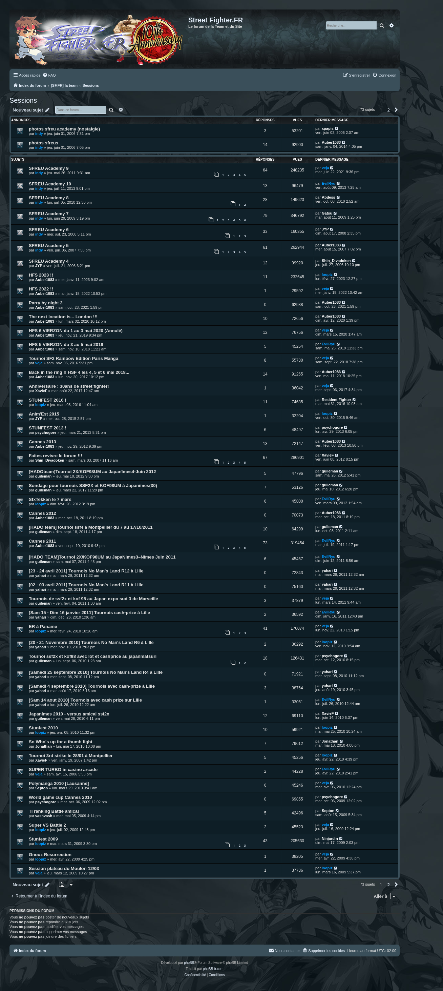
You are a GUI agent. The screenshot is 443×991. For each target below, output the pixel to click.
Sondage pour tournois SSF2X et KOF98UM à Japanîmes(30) (93, 485)
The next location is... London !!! (63, 316)
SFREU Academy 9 (49, 168)
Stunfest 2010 (43, 727)
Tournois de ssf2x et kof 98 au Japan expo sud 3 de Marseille (93, 598)
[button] (396, 110)
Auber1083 (331, 142)
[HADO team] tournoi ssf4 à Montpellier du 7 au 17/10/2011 (91, 527)
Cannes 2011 (42, 541)
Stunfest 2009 (43, 839)
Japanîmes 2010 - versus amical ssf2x (69, 713)
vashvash (43, 816)
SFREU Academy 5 (49, 245)
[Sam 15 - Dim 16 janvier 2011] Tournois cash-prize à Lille (89, 612)
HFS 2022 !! (41, 288)
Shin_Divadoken (336, 261)
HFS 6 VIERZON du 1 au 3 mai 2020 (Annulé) (76, 330)
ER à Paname (43, 626)
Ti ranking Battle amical (54, 811)
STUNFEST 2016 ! (47, 400)
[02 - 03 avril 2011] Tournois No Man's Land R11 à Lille (86, 584)
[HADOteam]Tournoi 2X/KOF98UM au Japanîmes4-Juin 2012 (92, 471)
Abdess (328, 197)
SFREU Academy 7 (49, 213)
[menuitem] (49, 75)
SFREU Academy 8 (49, 197)
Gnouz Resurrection (50, 854)
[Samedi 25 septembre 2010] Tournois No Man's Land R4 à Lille (96, 672)
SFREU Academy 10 (50, 183)
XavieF (41, 391)
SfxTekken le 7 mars (50, 499)
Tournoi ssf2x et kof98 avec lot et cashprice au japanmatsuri (92, 656)
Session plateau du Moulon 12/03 (64, 868)
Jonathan (43, 746)
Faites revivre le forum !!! (55, 455)
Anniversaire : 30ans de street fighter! (69, 386)
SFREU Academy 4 (49, 261)
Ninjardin (330, 838)
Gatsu (327, 213)
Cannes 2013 (42, 441)
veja (325, 168)
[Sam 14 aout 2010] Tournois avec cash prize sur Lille (85, 700)
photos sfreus (43, 142)
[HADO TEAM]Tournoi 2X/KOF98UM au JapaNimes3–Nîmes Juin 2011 (102, 557)
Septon (41, 788)
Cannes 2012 (42, 513)
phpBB (189, 963)
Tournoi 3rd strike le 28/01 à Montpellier (70, 755)
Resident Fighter (336, 400)
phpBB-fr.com (213, 969)
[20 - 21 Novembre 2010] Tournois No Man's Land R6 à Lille (91, 642)
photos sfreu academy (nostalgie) (64, 129)
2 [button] (388, 110)
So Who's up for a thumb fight (60, 741)
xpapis (328, 128)
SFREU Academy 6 (49, 229)
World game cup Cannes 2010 (60, 797)
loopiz (327, 274)
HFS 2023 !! (41, 275)
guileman (43, 476)
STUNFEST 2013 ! (47, 427)
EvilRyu (328, 183)
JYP (325, 229)
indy (39, 134)
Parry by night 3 (46, 302)
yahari (40, 575)
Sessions (23, 100)
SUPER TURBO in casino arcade (63, 769)
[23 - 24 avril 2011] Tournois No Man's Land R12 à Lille (86, 570)
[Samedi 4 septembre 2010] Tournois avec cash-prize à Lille (92, 686)
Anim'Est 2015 (44, 414)
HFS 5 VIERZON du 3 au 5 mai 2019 (66, 344)
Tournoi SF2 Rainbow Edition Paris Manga (73, 358)
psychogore (45, 432)
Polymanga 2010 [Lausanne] (59, 783)
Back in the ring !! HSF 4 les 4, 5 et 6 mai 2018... (79, 372)
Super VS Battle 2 (47, 825)
